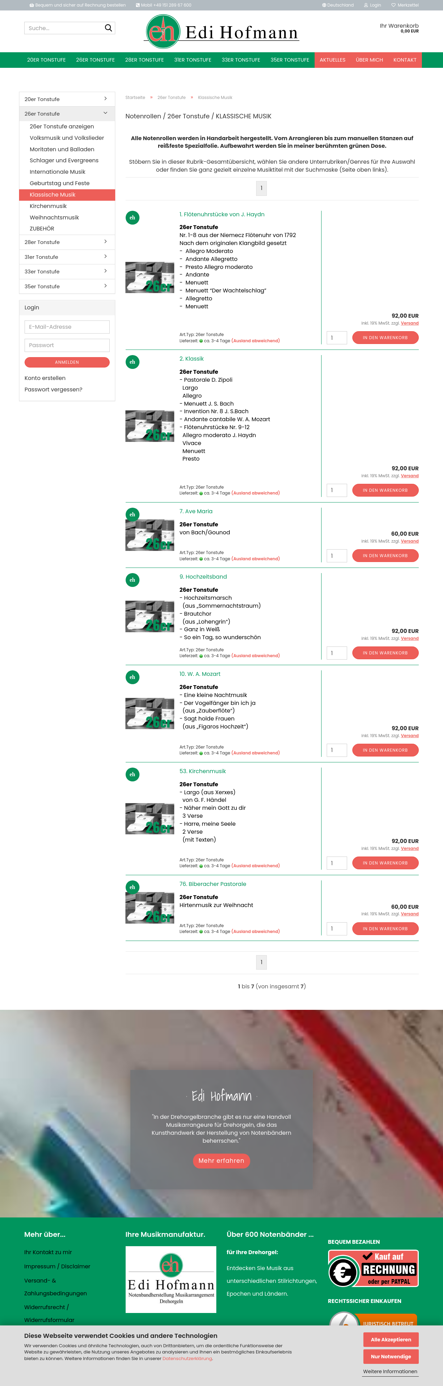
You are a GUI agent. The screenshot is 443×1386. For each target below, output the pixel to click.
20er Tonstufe (46, 59)
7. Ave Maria (196, 511)
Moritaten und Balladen (62, 149)
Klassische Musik (52, 195)
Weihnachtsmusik (54, 217)
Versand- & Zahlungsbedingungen (55, 1287)
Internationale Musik (57, 172)
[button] (338, 5)
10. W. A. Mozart (200, 674)
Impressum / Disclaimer (57, 1266)
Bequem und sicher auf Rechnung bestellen (77, 5)
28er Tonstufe (144, 59)
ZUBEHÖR (42, 229)
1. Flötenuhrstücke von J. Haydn (222, 214)
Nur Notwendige (391, 1356)
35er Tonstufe (290, 59)
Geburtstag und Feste (60, 183)
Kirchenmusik (48, 206)
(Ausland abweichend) (255, 341)
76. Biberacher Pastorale (213, 884)
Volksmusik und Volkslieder (67, 138)
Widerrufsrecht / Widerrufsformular (49, 1313)
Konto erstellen (45, 378)
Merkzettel (405, 5)
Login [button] (372, 5)
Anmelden (67, 362)
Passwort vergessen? (53, 389)
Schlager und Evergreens (64, 160)
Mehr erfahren (222, 1161)
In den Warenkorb (385, 338)
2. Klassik (192, 359)
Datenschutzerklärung (187, 1358)
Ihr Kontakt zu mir (48, 1252)
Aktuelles (333, 59)
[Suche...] (108, 28)
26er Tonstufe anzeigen (62, 126)
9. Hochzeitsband (203, 577)
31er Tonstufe (192, 59)
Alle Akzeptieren (391, 1339)
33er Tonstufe (241, 59)
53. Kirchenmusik (203, 771)
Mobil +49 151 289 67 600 (163, 5)
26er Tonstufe (95, 59)
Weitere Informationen (390, 1371)
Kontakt (405, 59)
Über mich (369, 59)
